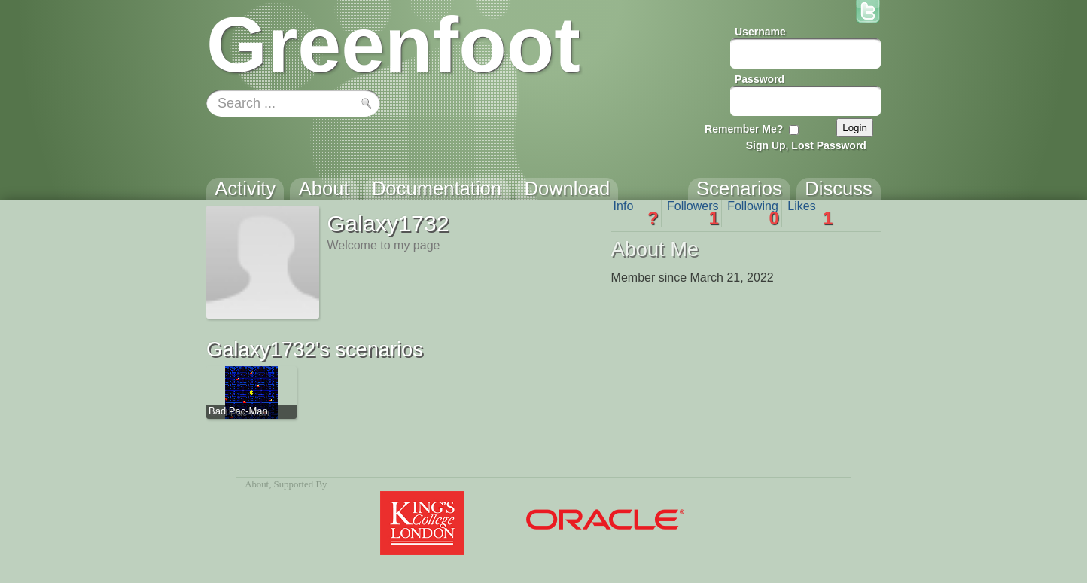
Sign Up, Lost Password (806, 145)
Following (753, 213)
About (257, 484)
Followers (693, 213)
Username (760, 32)
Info (636, 213)
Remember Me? (744, 129)
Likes (810, 213)
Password (759, 79)
